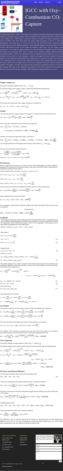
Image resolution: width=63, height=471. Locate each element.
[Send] (60, 461)
